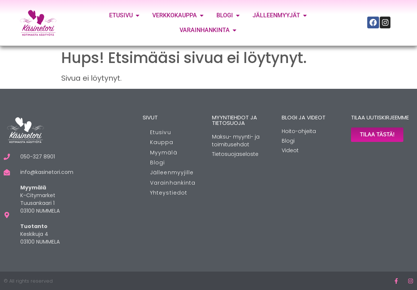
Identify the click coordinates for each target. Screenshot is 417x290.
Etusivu (160, 132)
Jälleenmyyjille (172, 172)
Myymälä (163, 152)
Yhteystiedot (168, 192)
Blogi (157, 162)
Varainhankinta (172, 182)
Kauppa (162, 142)
